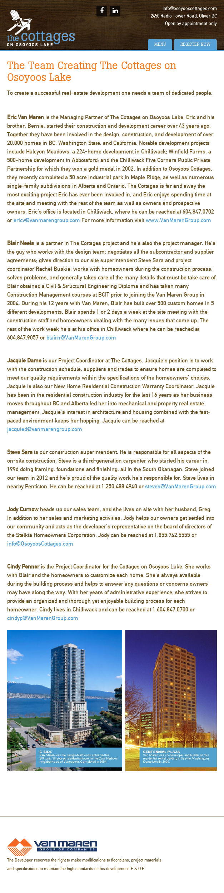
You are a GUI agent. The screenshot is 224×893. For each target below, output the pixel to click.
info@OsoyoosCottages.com (40, 543)
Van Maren (52, 847)
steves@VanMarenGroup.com (180, 486)
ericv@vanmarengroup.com (47, 220)
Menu (160, 44)
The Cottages (41, 28)
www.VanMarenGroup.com (178, 220)
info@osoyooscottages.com (190, 8)
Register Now (195, 44)
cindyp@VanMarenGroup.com (42, 618)
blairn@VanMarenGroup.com (81, 337)
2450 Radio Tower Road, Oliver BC (184, 16)
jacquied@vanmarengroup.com (44, 429)
